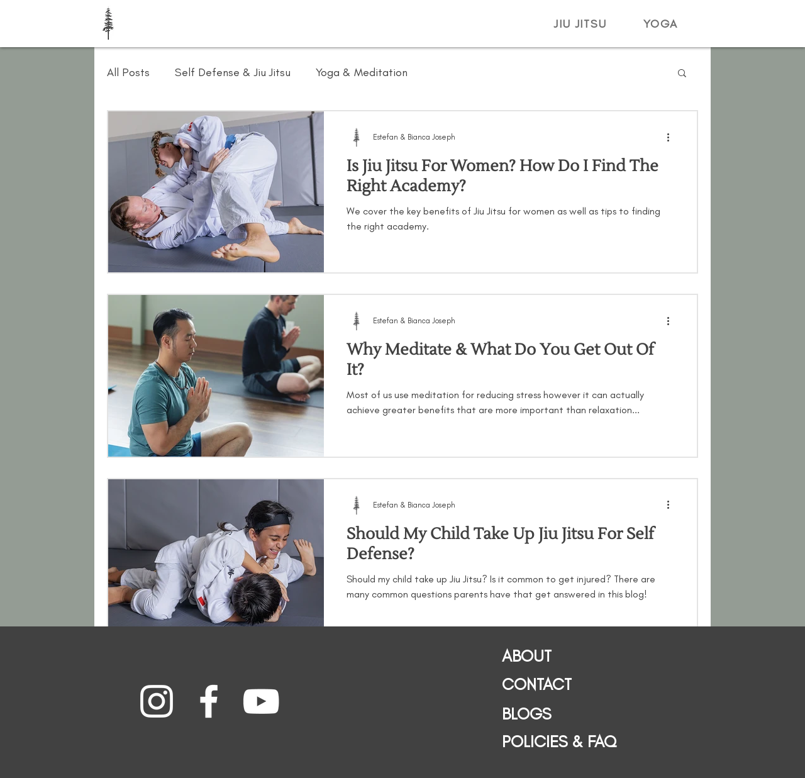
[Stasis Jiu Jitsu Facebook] (209, 701)
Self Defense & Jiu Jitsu (233, 72)
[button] (580, 24)
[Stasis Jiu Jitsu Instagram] (157, 701)
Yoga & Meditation (362, 72)
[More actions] (672, 137)
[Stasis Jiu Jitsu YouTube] (261, 701)
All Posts (128, 72)
